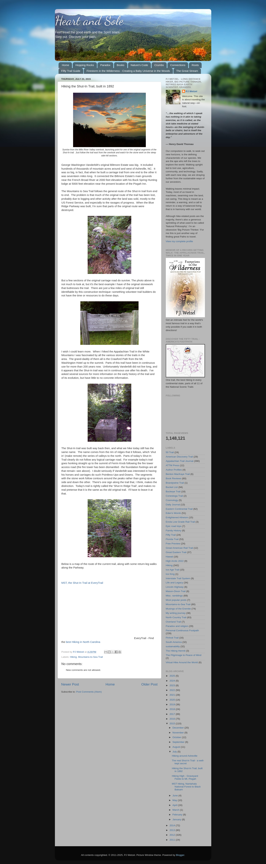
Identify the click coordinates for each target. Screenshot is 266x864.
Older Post (149, 684)
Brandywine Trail (175, 482)
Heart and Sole (89, 20)
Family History (173, 530)
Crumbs (159, 65)
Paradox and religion (177, 626)
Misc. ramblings (174, 595)
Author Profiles (174, 469)
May (175, 800)
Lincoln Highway (175, 587)
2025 (172, 675)
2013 (172, 830)
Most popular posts (176, 600)
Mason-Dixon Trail (176, 591)
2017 (172, 714)
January (177, 819)
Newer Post (70, 684)
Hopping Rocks (84, 65)
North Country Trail (176, 617)
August (177, 747)
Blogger (180, 855)
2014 (172, 825)
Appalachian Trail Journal (179, 461)
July (175, 751)
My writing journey (176, 613)
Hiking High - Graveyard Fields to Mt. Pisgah (185, 777)
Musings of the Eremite (178, 608)
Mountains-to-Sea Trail (90, 657)
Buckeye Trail (173, 491)
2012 (172, 835)
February (178, 814)
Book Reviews (173, 478)
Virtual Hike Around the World (182, 662)
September (179, 742)
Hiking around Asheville (184, 755)
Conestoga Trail (174, 495)
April (175, 805)
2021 (172, 694)
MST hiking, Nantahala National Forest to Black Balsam (186, 786)
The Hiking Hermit (175, 650)
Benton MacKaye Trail (178, 474)
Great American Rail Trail (179, 548)
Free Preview (173, 543)
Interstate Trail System (178, 578)
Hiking (73, 657)
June (176, 795)
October (177, 737)
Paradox (105, 65)
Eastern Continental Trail (179, 509)
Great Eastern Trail (176, 552)
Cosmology (172, 500)
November (179, 732)
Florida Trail (172, 539)
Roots (195, 65)
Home (65, 65)
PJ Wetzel (191, 91)
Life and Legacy (174, 582)
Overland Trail (173, 621)
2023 (172, 685)
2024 (172, 680)
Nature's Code (139, 65)
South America (174, 642)
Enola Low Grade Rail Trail (180, 521)
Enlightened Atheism (177, 517)
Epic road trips (173, 526)
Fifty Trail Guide (70, 70)
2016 (172, 718)
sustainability (173, 646)
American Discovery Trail (179, 456)
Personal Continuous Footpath (182, 630)
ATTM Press (172, 465)
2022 (172, 690)
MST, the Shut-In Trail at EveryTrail (82, 582)
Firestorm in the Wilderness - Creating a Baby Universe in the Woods (128, 70)
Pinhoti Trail (172, 637)
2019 (172, 704)
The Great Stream (187, 70)
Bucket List (172, 487)
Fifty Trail (171, 534)
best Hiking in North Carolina (83, 642)
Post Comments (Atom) (89, 691)
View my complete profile (179, 241)
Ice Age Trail (172, 569)
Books (120, 65)
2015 (172, 723)
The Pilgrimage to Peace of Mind (183, 655)
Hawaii (169, 556)
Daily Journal (173, 504)
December (179, 727)
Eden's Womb (173, 513)
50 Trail (170, 452)
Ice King (170, 574)
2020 (172, 699)
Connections (177, 65)
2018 (172, 709)
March (176, 809)
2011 (172, 839)
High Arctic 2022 (175, 561)
